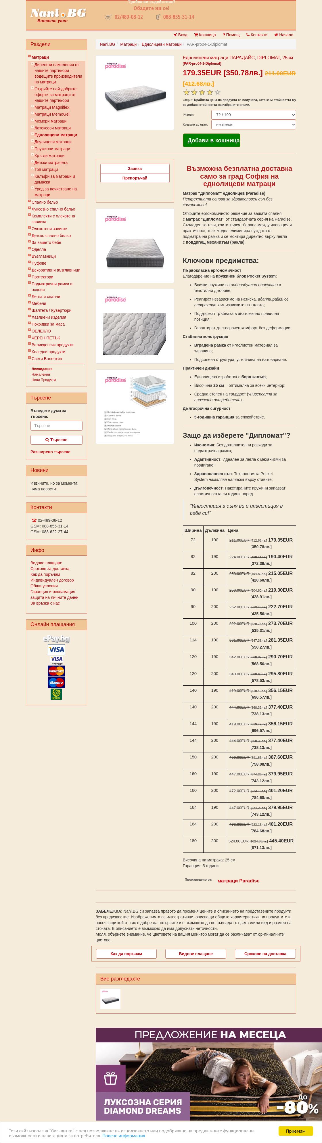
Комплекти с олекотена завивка (53, 219)
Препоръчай (134, 178)
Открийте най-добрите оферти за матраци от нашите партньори (55, 95)
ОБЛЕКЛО (41, 331)
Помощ (231, 35)
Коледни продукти (48, 351)
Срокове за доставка (49, 568)
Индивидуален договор (52, 580)
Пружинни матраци (52, 148)
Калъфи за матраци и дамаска (54, 179)
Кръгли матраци (49, 155)
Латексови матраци (52, 128)
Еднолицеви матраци (55, 135)
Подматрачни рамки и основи (52, 287)
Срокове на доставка (265, 953)
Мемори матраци (50, 121)
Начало (283, 35)
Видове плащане (46, 563)
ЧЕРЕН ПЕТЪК (46, 338)
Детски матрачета (51, 162)
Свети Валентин (47, 358)
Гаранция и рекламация (52, 591)
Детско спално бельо (51, 235)
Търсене (56, 439)
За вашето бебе (46, 242)
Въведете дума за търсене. (48, 413)
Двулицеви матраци (53, 141)
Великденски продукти (53, 345)
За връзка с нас (45, 603)
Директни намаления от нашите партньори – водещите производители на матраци (58, 73)
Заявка (135, 168)
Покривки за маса (48, 324)
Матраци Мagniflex (51, 107)
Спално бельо (45, 202)
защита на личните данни (54, 597)
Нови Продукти (44, 380)
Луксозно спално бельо (53, 209)
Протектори (42, 277)
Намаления (41, 374)
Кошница (205, 35)
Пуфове (39, 263)
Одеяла (39, 249)
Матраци (40, 57)
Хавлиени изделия (49, 317)
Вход (180, 35)
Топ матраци (46, 169)
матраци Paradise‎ (239, 881)
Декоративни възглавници (56, 270)
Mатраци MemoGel (52, 114)
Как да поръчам (45, 574)
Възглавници (44, 256)
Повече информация (124, 1136)
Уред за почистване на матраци (55, 192)
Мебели (39, 303)
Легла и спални (46, 296)
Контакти (256, 35)
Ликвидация (42, 369)
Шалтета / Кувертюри (51, 310)
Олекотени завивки (50, 228)
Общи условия (44, 586)
